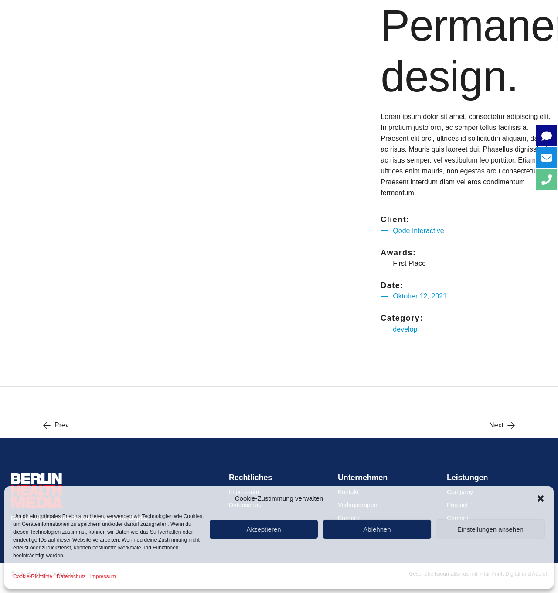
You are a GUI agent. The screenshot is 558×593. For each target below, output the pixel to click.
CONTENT (377, 13)
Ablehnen (377, 529)
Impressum (103, 576)
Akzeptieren (263, 529)
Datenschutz (71, 576)
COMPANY (236, 13)
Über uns (164, 13)
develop (405, 329)
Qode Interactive (418, 230)
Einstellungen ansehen (490, 529)
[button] (540, 498)
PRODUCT (307, 13)
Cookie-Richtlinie (32, 576)
